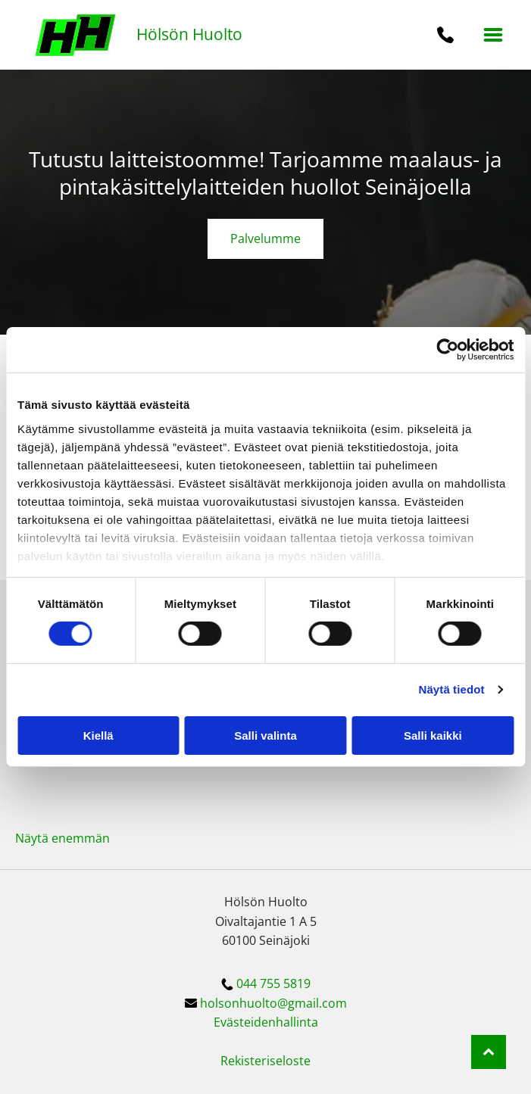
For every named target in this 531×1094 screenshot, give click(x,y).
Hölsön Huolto (189, 34)
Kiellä (98, 735)
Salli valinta (265, 735)
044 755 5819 (273, 983)
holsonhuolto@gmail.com (273, 1003)
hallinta (297, 1022)
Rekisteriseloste (265, 1060)
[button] (493, 35)
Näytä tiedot (452, 689)
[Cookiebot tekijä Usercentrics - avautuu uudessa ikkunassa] (447, 349)
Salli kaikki (433, 735)
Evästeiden (245, 1022)
